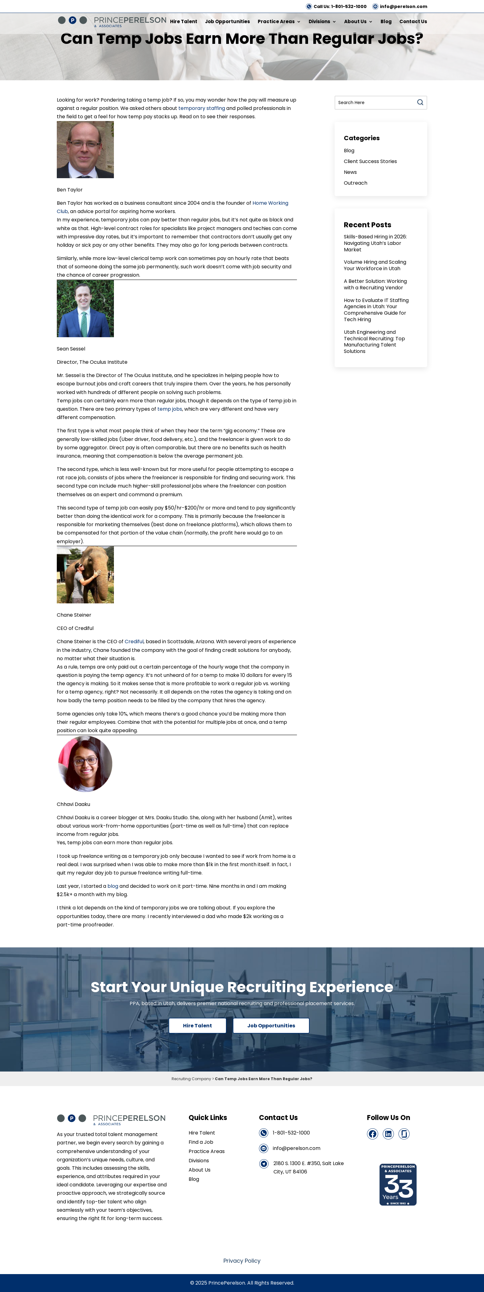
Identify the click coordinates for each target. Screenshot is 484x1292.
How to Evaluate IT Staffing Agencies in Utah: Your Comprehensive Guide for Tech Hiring (376, 310)
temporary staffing (201, 108)
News (350, 172)
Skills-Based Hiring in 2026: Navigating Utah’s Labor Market (375, 243)
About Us (355, 22)
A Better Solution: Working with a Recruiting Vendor (375, 284)
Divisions (319, 22)
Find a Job (201, 1143)
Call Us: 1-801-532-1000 (340, 6)
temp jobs (169, 409)
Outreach (355, 183)
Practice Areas (276, 22)
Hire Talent (183, 22)
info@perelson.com (403, 6)
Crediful (134, 641)
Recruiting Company (191, 1078)
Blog (386, 22)
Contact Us (413, 22)
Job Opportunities (227, 22)
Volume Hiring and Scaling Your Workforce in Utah (375, 265)
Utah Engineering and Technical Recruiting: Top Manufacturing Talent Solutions (374, 342)
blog (112, 886)
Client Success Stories (370, 161)
